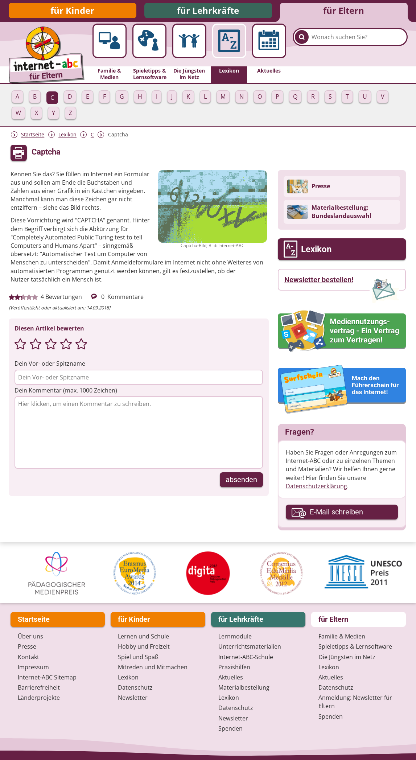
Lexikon (67, 137)
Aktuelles (230, 677)
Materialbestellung (243, 688)
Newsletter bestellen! (318, 282)
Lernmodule (235, 637)
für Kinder (72, 12)
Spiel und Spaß (138, 657)
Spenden (230, 728)
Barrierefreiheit (39, 688)
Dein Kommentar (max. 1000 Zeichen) (66, 393)
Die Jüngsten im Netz (346, 657)
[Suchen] (302, 48)
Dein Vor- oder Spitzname (50, 366)
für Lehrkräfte (208, 12)
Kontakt (28, 657)
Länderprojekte (39, 698)
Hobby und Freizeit (144, 647)
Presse (27, 647)
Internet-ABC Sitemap (47, 677)
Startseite (32, 137)
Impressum (33, 667)
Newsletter (133, 698)
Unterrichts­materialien (249, 647)
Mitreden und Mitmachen (153, 667)
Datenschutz (135, 688)
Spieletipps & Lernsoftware (355, 647)
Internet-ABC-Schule (245, 657)
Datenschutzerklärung (316, 489)
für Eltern (343, 12)
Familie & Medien (341, 637)
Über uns (30, 637)
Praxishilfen (234, 667)
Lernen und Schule (143, 637)
